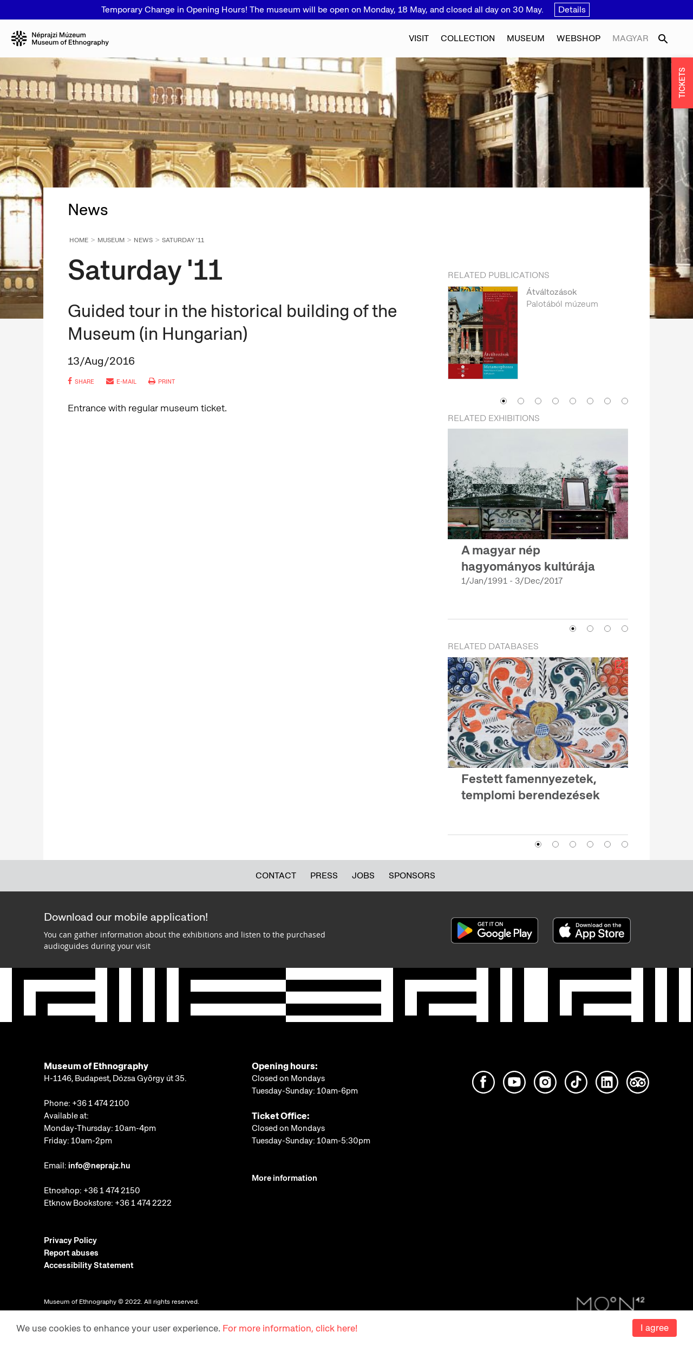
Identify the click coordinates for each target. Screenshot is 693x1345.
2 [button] (521, 401)
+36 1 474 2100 (100, 1103)
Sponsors (412, 875)
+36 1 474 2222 (143, 1203)
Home (78, 240)
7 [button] (607, 401)
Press (324, 875)
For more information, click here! (290, 1328)
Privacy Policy (70, 1240)
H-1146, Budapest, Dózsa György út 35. (115, 1078)
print (161, 381)
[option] (538, 338)
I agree (654, 1328)
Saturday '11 (183, 240)
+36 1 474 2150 (111, 1190)
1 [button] (503, 401)
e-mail (121, 381)
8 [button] (625, 401)
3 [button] (538, 401)
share (81, 381)
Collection (468, 38)
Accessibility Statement (89, 1265)
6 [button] (590, 401)
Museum (526, 38)
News (143, 240)
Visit (419, 38)
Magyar (630, 38)
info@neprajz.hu (99, 1165)
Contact (276, 875)
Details (572, 9)
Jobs (363, 875)
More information (284, 1178)
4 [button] (555, 401)
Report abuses (71, 1252)
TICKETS (682, 83)
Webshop (578, 38)
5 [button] (573, 401)
